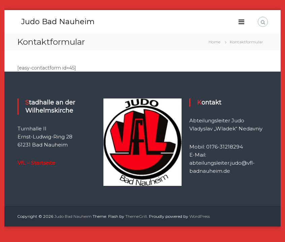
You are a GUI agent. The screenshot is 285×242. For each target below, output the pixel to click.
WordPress (199, 216)
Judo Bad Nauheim (58, 21)
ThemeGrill (136, 216)
